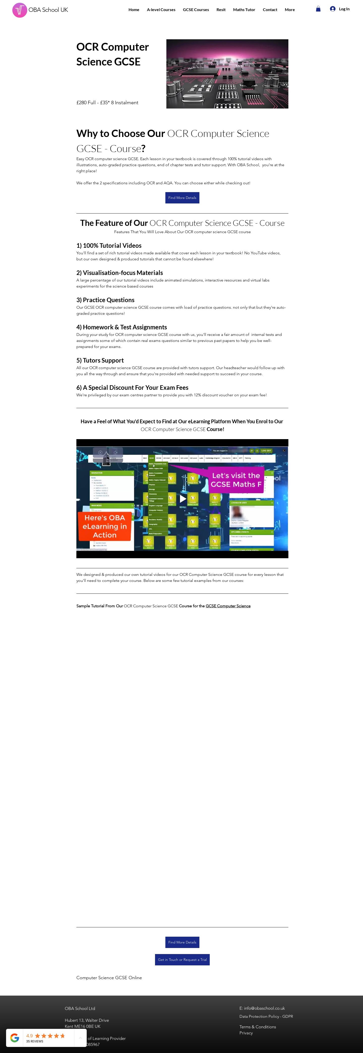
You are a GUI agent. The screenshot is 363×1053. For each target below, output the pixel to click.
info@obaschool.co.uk (264, 1008)
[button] (161, 9)
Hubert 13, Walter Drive (87, 1020)
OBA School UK (48, 9)
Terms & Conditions (257, 1026)
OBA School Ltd (80, 1008)
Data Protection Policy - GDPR (266, 1016)
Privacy (246, 1032)
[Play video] (182, 498)
